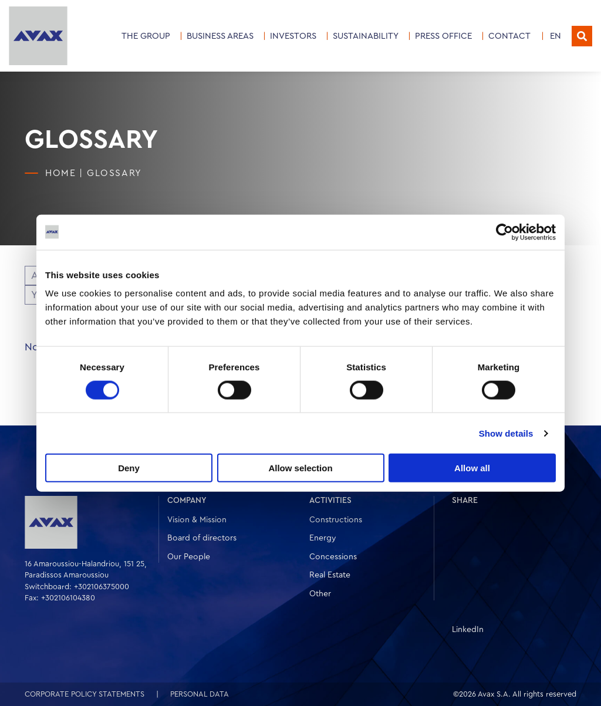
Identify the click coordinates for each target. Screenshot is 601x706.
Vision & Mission (197, 520)
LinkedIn (468, 630)
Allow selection (300, 468)
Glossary (114, 173)
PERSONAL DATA (199, 694)
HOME (60, 173)
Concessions (333, 557)
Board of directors (202, 538)
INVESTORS (293, 36)
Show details (506, 433)
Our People (188, 557)
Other (320, 594)
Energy (322, 538)
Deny (129, 468)
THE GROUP (145, 36)
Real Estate (329, 575)
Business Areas (220, 36)
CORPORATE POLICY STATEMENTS (84, 694)
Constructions (335, 520)
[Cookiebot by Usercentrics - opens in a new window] (504, 232)
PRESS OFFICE (443, 36)
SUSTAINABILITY (366, 36)
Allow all (472, 468)
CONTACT (509, 36)
